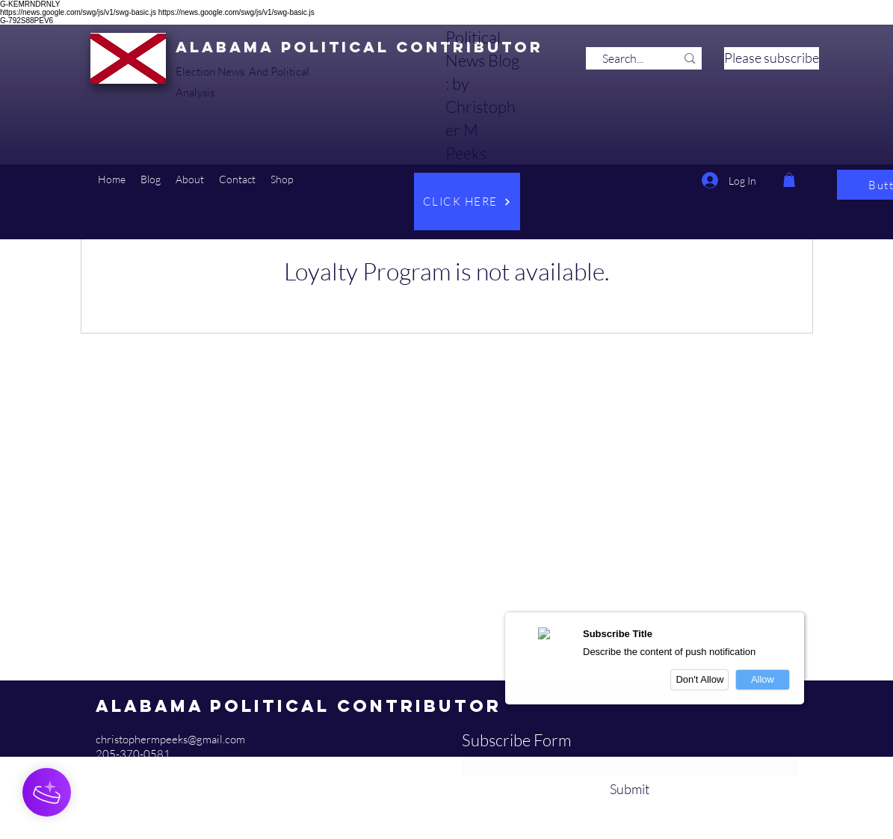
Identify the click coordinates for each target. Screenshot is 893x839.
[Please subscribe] (771, 58)
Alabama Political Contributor (359, 46)
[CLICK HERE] (467, 201)
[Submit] (630, 789)
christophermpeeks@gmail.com (170, 739)
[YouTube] (103, 769)
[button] (150, 179)
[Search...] (623, 58)
